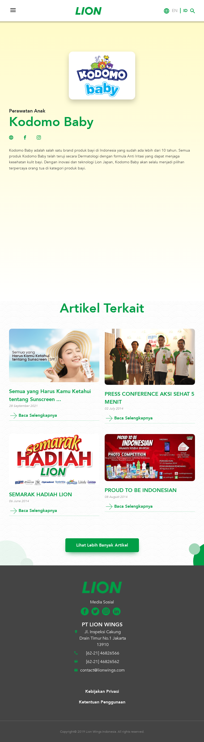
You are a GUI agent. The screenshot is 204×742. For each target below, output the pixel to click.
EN (174, 11)
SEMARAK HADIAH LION (40, 494)
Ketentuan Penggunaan (102, 702)
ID (185, 11)
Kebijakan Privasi (102, 691)
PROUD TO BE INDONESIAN (141, 490)
